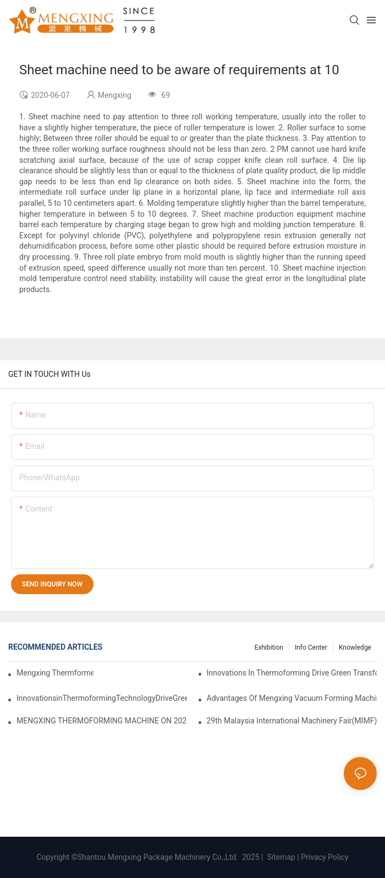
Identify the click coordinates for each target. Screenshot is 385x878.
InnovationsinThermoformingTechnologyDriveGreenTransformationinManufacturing (101, 698)
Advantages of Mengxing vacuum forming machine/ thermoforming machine (292, 698)
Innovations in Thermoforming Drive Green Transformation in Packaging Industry (292, 672)
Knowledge (355, 647)
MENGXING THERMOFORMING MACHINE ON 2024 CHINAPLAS (101, 720)
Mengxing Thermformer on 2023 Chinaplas (55, 672)
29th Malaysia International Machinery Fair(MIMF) (292, 720)
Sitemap (280, 857)
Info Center (311, 647)
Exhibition (269, 647)
